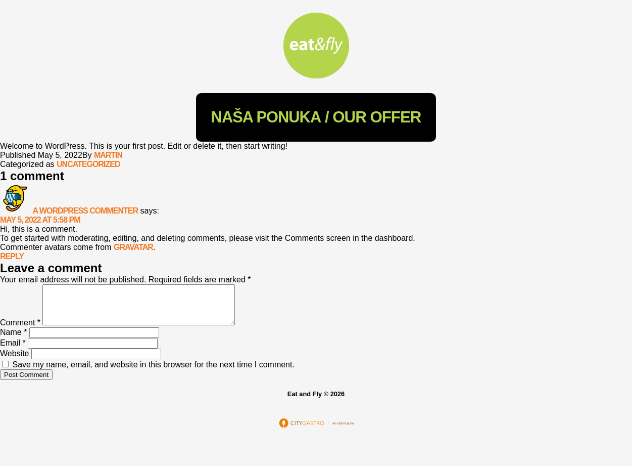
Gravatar (133, 247)
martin (108, 155)
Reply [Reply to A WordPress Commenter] (12, 256)
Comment (20, 330)
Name (13, 339)
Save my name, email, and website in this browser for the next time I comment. (153, 372)
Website (14, 361)
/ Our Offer (316, 117)
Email (13, 350)
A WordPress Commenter (85, 210)
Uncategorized (88, 164)
